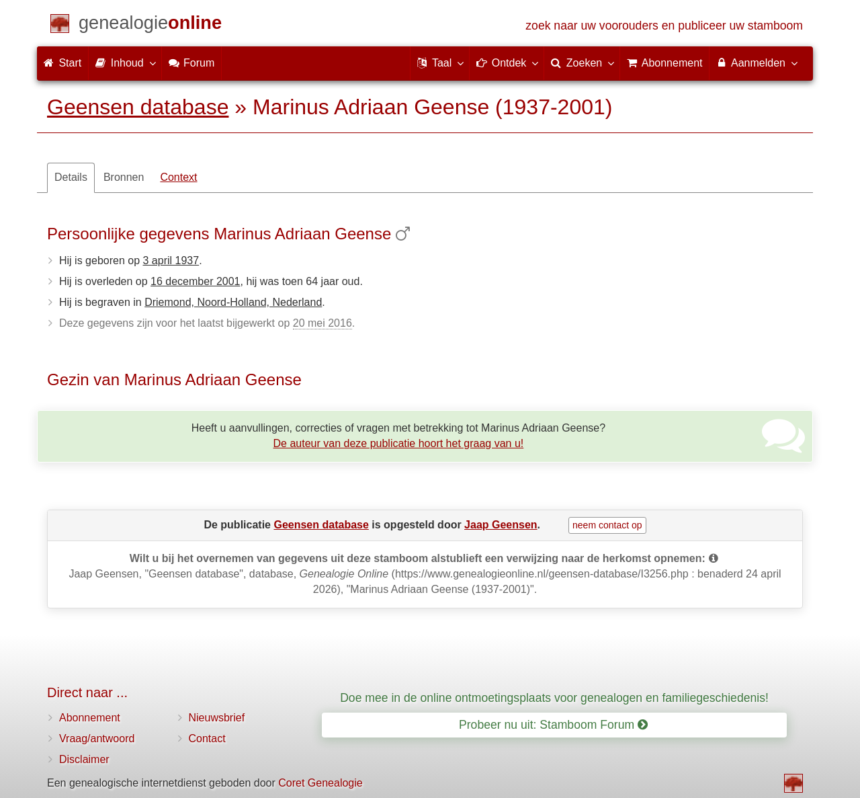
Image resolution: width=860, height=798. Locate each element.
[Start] (150, 25)
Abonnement (89, 717)
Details (70, 177)
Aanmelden (756, 62)
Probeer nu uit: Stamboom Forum (553, 724)
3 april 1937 (171, 260)
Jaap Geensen (501, 524)
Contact (207, 738)
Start (62, 63)
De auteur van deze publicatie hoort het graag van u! (398, 443)
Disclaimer (84, 759)
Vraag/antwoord (96, 738)
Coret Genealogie (320, 783)
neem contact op (607, 525)
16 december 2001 (195, 281)
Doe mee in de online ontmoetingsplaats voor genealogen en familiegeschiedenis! (554, 698)
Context (178, 177)
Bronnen (123, 177)
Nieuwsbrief (217, 717)
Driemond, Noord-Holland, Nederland (233, 302)
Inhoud (124, 62)
